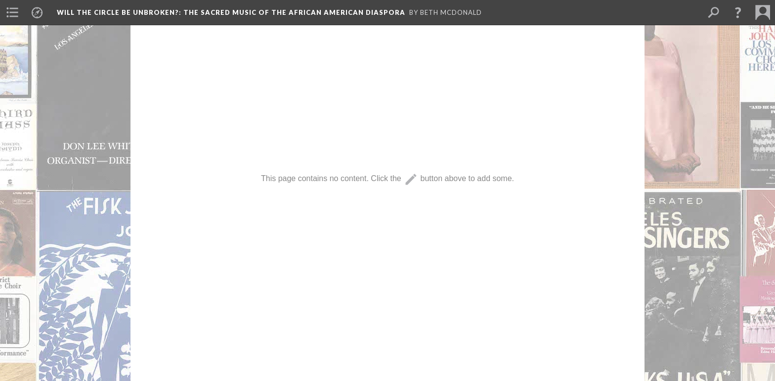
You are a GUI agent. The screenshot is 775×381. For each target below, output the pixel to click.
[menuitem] (12, 12)
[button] (738, 12)
